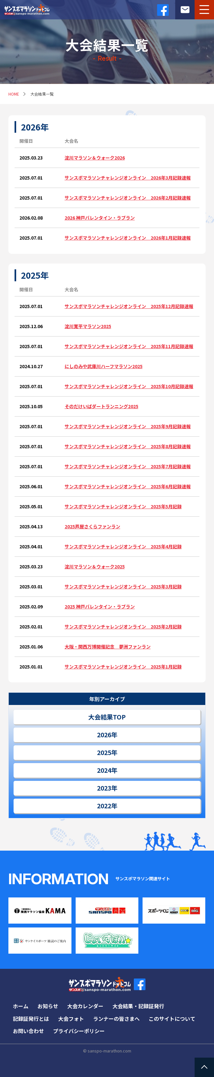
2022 (104, 805)
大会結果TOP (107, 716)
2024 (104, 770)
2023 (104, 787)
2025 (104, 752)
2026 (104, 734)
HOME (13, 94)
